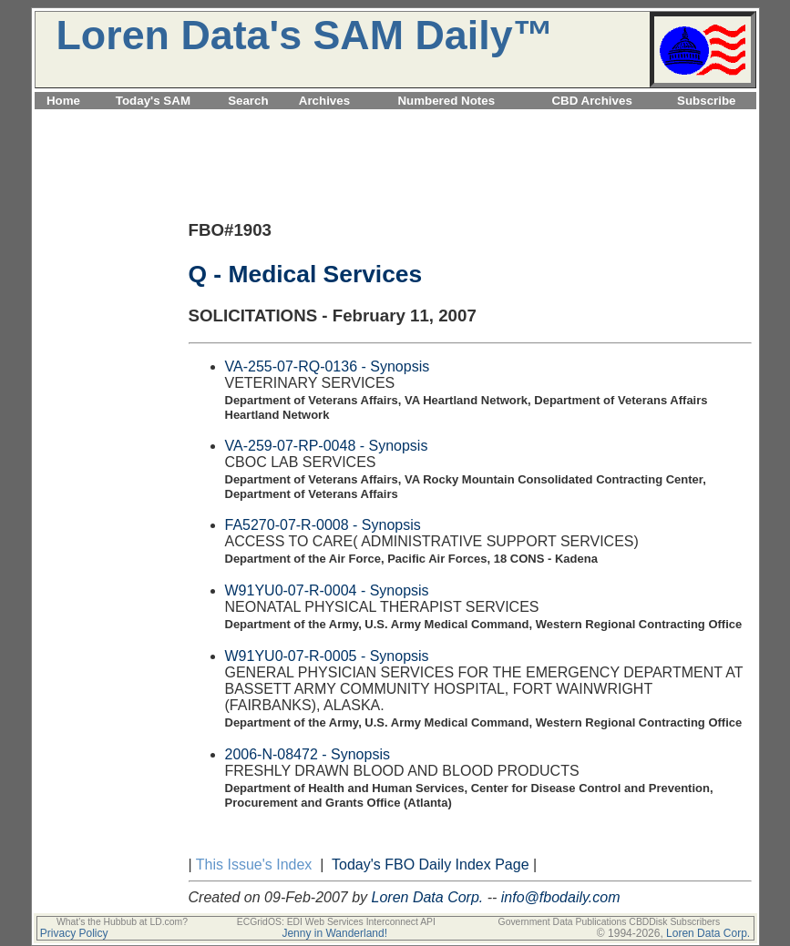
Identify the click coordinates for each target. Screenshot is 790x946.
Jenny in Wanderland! (334, 933)
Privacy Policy (74, 933)
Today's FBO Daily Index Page (430, 864)
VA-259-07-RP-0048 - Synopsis (326, 445)
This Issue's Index (254, 864)
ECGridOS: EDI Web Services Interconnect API (336, 922)
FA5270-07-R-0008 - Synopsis (323, 525)
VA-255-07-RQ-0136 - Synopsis (327, 366)
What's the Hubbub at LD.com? (122, 922)
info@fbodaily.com (561, 897)
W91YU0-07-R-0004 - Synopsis (327, 590)
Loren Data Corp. (428, 897)
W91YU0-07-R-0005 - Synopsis (327, 656)
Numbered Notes (446, 100)
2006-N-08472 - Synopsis (307, 754)
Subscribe (706, 100)
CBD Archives (591, 100)
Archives (324, 100)
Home (63, 100)
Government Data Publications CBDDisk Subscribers (609, 922)
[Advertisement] (395, 120)
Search (248, 100)
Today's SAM (153, 100)
